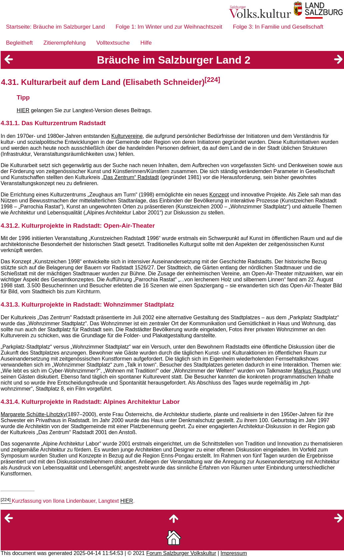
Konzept (219, 194)
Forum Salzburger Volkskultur (181, 553)
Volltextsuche (113, 43)
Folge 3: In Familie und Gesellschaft (278, 27)
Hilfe (146, 43)
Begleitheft (19, 43)
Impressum (234, 553)
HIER (23, 110)
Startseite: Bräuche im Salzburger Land (55, 27)
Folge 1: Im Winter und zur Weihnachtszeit (169, 27)
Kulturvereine (127, 136)
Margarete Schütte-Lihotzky (33, 414)
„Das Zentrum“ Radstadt (130, 177)
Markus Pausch (312, 371)
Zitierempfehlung (64, 43)
